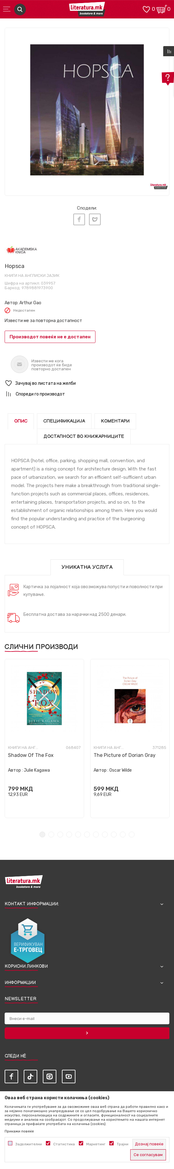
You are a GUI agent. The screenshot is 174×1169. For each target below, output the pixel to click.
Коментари (115, 421)
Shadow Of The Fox (31, 755)
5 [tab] (78, 834)
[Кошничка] (162, 8)
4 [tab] (69, 834)
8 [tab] (105, 834)
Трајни (122, 1144)
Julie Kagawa (37, 770)
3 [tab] (60, 834)
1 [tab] (42, 834)
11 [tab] (132, 834)
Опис (20, 421)
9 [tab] (114, 834)
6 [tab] (87, 834)
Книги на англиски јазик (32, 275)
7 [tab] (96, 834)
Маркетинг (95, 1144)
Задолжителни (28, 1144)
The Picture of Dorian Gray (125, 755)
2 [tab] (51, 834)
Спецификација (64, 421)
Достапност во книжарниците (83, 436)
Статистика (64, 1144)
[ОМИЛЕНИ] (146, 8)
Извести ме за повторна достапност (43, 320)
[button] (87, 383)
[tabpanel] (87, 110)
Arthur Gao (30, 302)
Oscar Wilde (120, 770)
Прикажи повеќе (19, 1131)
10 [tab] (123, 834)
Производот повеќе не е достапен (50, 337)
